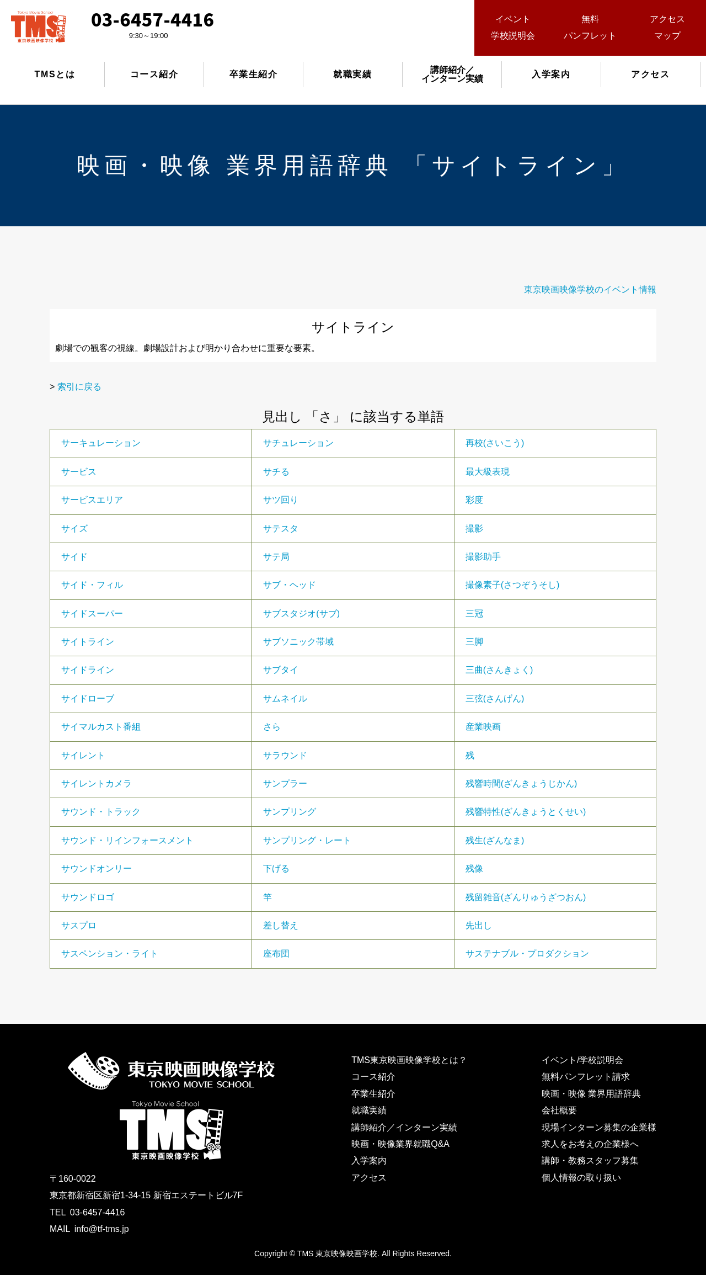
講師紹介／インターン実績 (404, 1127)
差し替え (280, 925)
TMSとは (55, 74)
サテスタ (280, 528)
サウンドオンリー (96, 868)
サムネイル (285, 698)
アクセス (650, 74)
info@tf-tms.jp (101, 1229)
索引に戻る (79, 386)
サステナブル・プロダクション (527, 953)
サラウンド (285, 755)
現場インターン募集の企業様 (599, 1127)
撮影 (474, 528)
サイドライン (87, 669)
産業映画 (483, 726)
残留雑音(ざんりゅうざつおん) (526, 897)
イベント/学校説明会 (582, 1060)
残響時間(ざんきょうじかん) (521, 783)
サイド (74, 556)
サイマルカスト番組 (101, 726)
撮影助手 (483, 556)
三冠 (474, 613)
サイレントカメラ (96, 783)
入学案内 (551, 74)
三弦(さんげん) (495, 698)
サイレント (83, 755)
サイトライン (87, 641)
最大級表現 (488, 471)
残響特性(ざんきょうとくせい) (526, 811)
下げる (276, 868)
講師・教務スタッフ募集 (590, 1160)
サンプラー (285, 783)
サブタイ (280, 669)
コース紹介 (154, 74)
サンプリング (289, 811)
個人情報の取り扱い (581, 1177)
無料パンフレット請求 (586, 1076)
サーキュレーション (101, 443)
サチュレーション (298, 443)
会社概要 (559, 1110)
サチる (276, 471)
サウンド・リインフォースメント (127, 840)
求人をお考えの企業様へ (590, 1144)
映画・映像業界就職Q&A (400, 1144)
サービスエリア (92, 499)
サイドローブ (87, 698)
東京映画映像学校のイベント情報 (590, 289)
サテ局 (276, 556)
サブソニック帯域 (298, 641)
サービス (79, 471)
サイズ (74, 528)
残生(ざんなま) (495, 840)
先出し (479, 925)
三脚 (474, 641)
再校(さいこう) (495, 443)
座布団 (276, 953)
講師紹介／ (452, 74)
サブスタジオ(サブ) (301, 613)
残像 (474, 868)
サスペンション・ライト (109, 953)
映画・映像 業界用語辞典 (591, 1093)
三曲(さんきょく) (499, 669)
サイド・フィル (92, 584)
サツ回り (280, 499)
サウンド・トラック (101, 811)
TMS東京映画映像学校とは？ (409, 1060)
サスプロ (79, 925)
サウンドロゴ (87, 897)
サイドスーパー (92, 613)
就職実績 (352, 74)
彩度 (474, 499)
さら (272, 726)
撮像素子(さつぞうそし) (513, 584)
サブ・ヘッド (289, 584)
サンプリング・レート (307, 840)
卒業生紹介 (253, 74)
